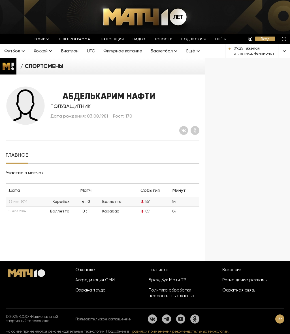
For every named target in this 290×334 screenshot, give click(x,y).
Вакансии (232, 269)
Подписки (158, 269)
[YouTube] (180, 319)
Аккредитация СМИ (95, 279)
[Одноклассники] (195, 130)
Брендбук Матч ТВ (167, 279)
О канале (85, 269)
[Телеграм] (166, 319)
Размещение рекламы (244, 279)
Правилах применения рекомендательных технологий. (179, 331)
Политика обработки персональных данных (172, 293)
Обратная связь (238, 290)
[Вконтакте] (183, 130)
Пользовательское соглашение (103, 319)
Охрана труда (90, 290)
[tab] (17, 155)
